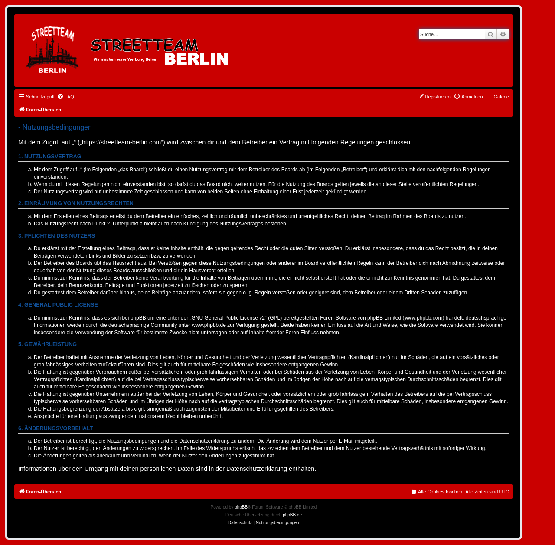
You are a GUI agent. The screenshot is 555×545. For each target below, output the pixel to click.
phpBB (241, 507)
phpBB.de (292, 514)
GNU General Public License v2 (228, 318)
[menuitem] (65, 96)
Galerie (501, 96)
